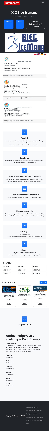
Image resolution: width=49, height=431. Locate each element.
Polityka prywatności (32, 414)
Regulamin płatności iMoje (34, 417)
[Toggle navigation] (42, 3)
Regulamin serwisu (32, 407)
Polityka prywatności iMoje (34, 420)
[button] (41, 282)
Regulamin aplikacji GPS (34, 410)
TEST (27, 424)
